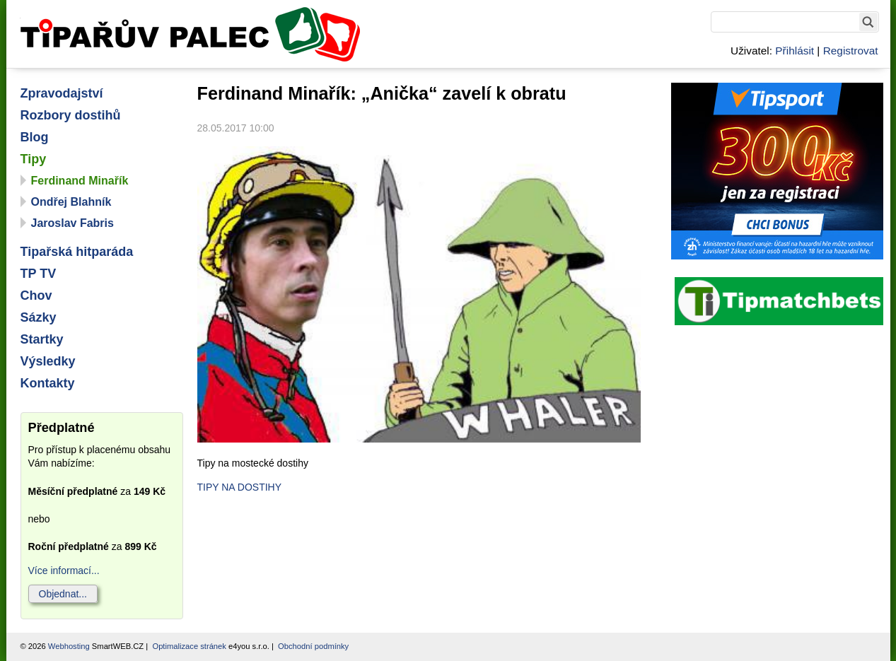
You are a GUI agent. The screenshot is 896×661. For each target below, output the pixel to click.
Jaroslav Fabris (72, 223)
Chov (36, 295)
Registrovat (850, 51)
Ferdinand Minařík (80, 181)
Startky (42, 339)
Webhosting (69, 646)
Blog (35, 137)
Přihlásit (794, 51)
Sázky (39, 317)
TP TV (39, 274)
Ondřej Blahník (71, 202)
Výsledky (48, 361)
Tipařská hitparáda (77, 252)
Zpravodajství (62, 93)
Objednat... (63, 593)
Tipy (34, 159)
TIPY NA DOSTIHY (239, 487)
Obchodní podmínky (313, 646)
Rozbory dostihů (71, 115)
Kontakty (48, 383)
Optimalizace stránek (189, 646)
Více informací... (64, 570)
